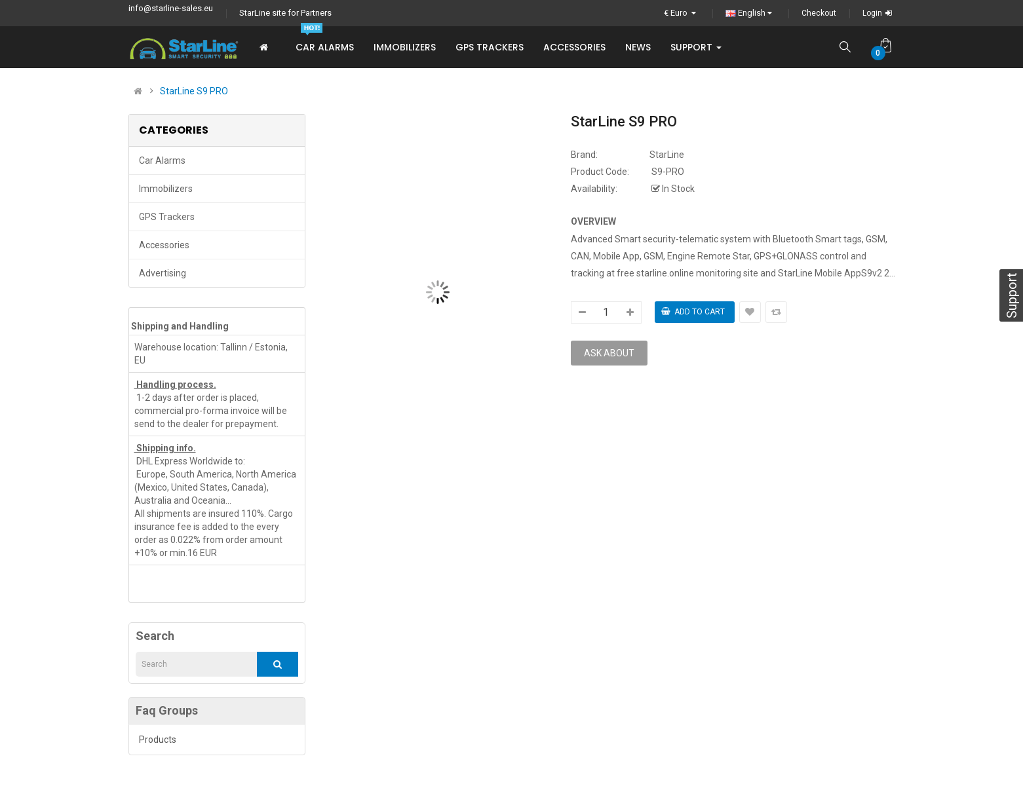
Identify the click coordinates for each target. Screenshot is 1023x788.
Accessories (164, 245)
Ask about (609, 353)
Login (878, 13)
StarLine (666, 154)
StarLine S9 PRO (194, 91)
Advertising (162, 273)
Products (157, 739)
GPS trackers (167, 217)
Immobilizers (166, 188)
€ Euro (681, 13)
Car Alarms (162, 160)
